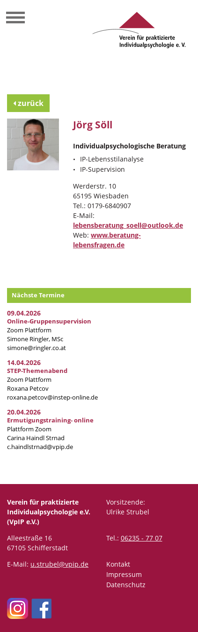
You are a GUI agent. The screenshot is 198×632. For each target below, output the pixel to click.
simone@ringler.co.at (36, 348)
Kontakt (118, 564)
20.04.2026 (24, 411)
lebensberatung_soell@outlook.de (128, 225)
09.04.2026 (24, 313)
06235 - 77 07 (141, 538)
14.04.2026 (24, 362)
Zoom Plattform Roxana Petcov (37, 380)
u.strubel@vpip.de (59, 564)
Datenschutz (126, 584)
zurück (28, 103)
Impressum (124, 574)
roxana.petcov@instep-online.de (52, 397)
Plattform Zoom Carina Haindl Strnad (50, 429)
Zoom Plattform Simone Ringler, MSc (49, 330)
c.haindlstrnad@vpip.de (40, 447)
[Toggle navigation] (15, 18)
